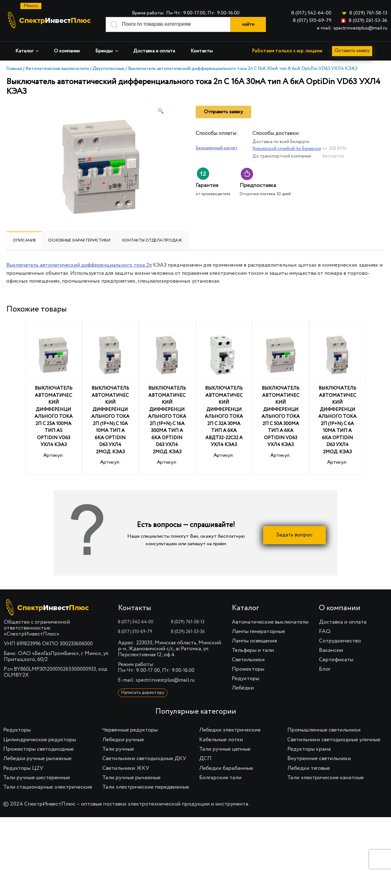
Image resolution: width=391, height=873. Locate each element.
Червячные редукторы (130, 730)
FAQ (324, 631)
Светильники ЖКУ (125, 768)
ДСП (205, 758)
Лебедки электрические (230, 730)
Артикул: (53, 394)
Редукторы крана (309, 749)
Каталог (27, 51)
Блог (324, 669)
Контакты (202, 51)
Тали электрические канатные (325, 777)
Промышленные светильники (324, 730)
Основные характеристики (79, 240)
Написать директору (142, 692)
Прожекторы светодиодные (38, 749)
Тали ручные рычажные (131, 777)
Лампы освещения (254, 641)
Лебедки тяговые (308, 768)
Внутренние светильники (319, 758)
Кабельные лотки (221, 740)
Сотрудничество (340, 641)
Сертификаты (336, 660)
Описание (24, 240)
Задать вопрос (294, 535)
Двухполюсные (108, 68)
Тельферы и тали (253, 650)
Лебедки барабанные (226, 768)
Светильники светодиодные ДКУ (144, 758)
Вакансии (331, 650)
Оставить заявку (353, 51)
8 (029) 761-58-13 (368, 13)
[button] (161, 111)
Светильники (248, 660)
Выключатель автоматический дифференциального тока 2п (79, 265)
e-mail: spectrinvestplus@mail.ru (352, 28)
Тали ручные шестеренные (36, 777)
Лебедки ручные (123, 740)
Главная (14, 68)
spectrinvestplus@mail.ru (165, 680)
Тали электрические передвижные (145, 787)
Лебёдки (243, 688)
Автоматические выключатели (57, 68)
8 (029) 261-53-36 (368, 20)
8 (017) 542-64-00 (311, 13)
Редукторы (245, 678)
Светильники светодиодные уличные (333, 740)
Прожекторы (248, 669)
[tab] (24, 240)
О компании (67, 51)
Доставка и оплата (154, 51)
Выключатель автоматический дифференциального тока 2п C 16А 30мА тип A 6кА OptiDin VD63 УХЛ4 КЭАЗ (242, 68)
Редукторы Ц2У (23, 768)
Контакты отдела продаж (152, 240)
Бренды (107, 51)
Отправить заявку (223, 111)
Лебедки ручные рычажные (37, 758)
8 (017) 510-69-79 (312, 20)
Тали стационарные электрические (47, 787)
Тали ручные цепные (225, 749)
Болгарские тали (220, 777)
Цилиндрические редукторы (39, 740)
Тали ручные (118, 749)
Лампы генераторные (258, 631)
